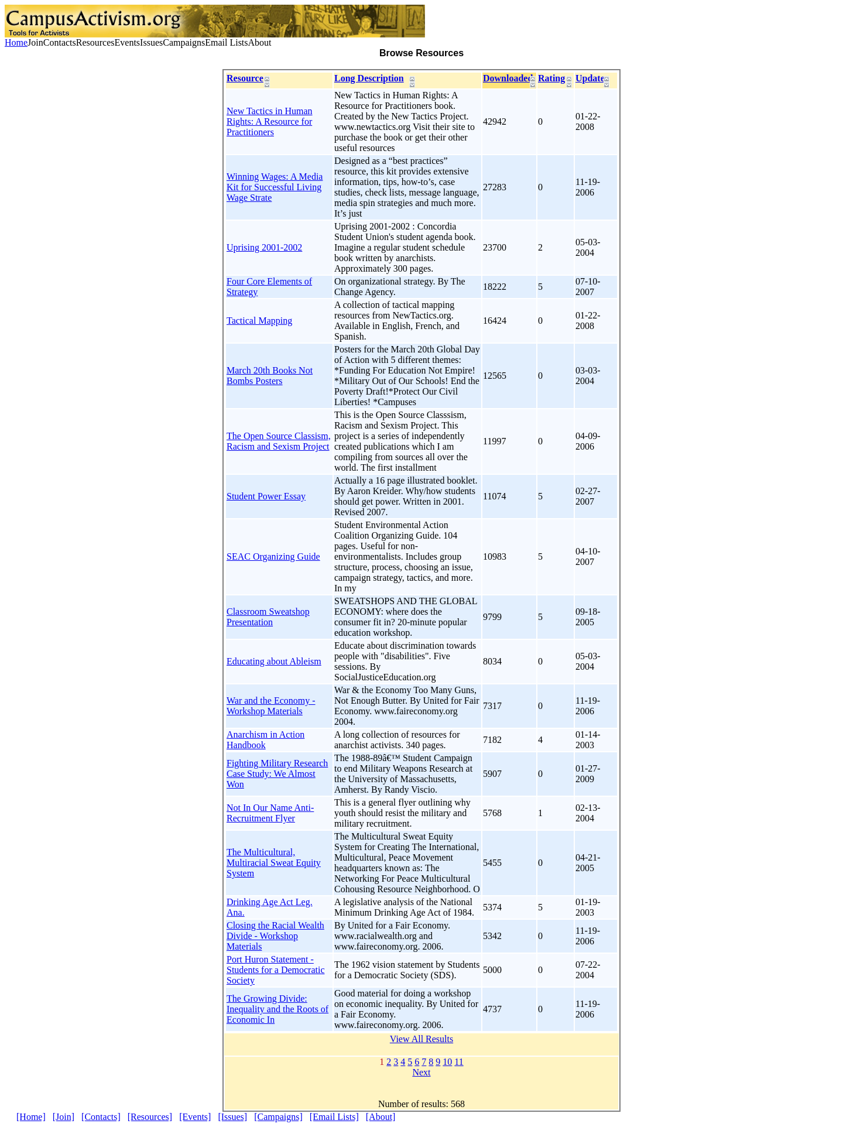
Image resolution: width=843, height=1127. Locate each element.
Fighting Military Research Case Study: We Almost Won (277, 773)
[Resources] (150, 1117)
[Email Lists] (334, 1117)
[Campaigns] (278, 1117)
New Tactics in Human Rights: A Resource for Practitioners (270, 121)
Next (421, 1072)
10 (447, 1062)
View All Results (421, 1039)
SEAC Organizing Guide (273, 556)
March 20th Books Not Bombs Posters (270, 375)
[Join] (63, 1117)
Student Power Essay (266, 496)
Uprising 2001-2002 (264, 247)
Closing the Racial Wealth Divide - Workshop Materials (275, 935)
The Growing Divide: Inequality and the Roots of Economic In (277, 1009)
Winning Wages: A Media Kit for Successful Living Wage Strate (275, 187)
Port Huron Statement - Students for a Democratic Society (276, 969)
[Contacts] (101, 1117)
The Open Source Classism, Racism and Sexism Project (279, 441)
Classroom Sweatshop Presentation (268, 617)
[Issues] (232, 1117)
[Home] (31, 1117)
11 (458, 1062)
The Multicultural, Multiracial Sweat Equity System (274, 862)
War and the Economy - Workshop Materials (271, 706)
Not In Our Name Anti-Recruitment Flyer (270, 813)
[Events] (195, 1117)
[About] (381, 1117)
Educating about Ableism (274, 661)
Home (16, 42)
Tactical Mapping (259, 321)
